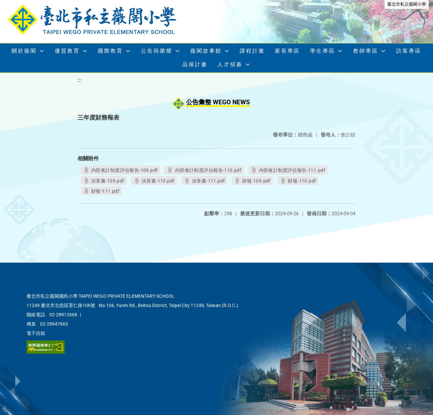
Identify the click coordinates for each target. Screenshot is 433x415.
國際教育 (110, 51)
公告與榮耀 (156, 51)
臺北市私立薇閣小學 (406, 4)
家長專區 (287, 51)
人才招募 (230, 64)
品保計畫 (195, 64)
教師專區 (365, 51)
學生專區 (322, 51)
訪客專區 (408, 51)
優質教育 (67, 51)
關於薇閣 (24, 51)
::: (80, 80)
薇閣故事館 (206, 51)
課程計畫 (252, 51)
